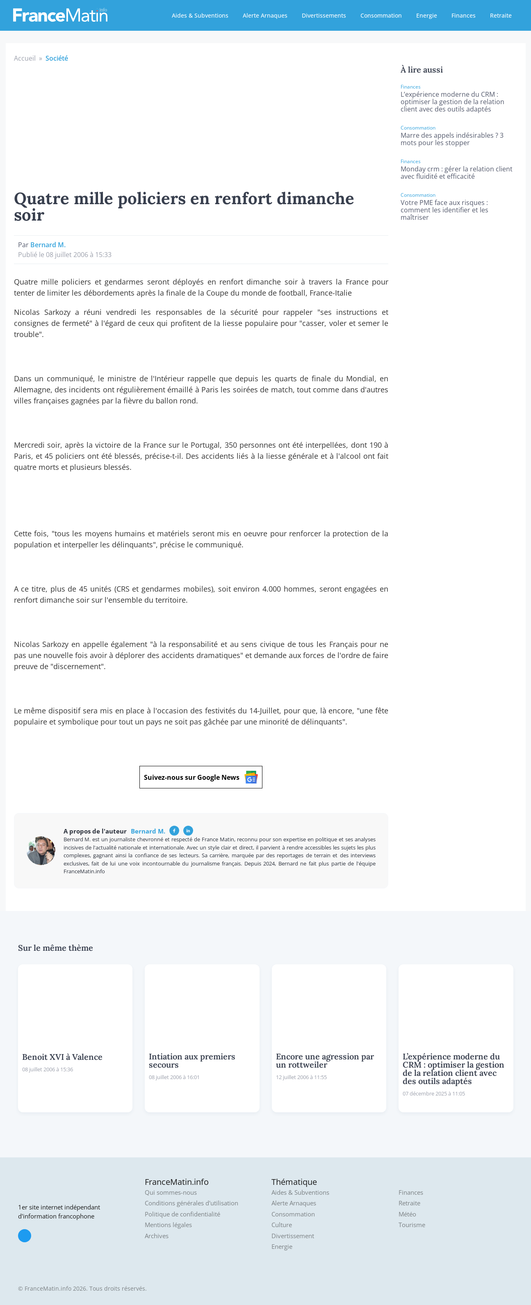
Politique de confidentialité (182, 1214)
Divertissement (292, 1236)
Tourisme (412, 1225)
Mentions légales (168, 1225)
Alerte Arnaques (265, 15)
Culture (281, 1225)
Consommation (381, 15)
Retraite (501, 15)
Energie (426, 15)
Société (57, 58)
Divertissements (324, 15)
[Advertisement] (201, 124)
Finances (463, 15)
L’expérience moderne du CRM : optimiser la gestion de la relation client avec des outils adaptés (452, 102)
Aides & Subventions (200, 15)
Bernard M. (48, 244)
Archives (157, 1236)
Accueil (25, 58)
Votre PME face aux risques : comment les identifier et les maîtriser (444, 210)
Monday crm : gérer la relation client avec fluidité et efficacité (457, 172)
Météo (407, 1214)
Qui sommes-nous (171, 1192)
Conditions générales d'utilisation (191, 1203)
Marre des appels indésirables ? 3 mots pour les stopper (452, 139)
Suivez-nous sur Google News (201, 777)
